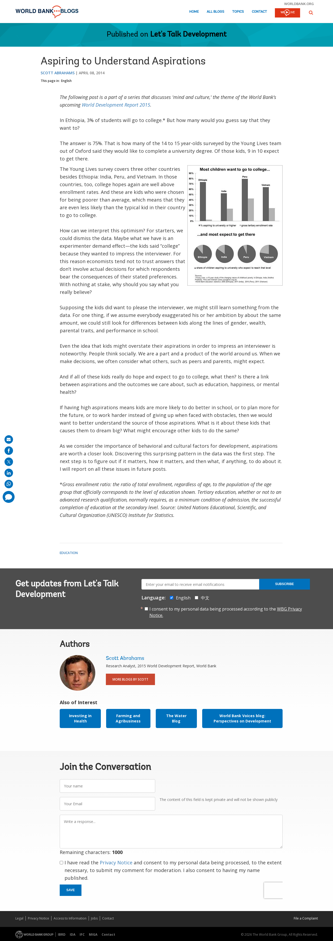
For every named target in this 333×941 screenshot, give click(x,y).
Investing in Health (80, 718)
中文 (205, 598)
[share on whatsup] (9, 484)
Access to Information (70, 918)
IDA (72, 934)
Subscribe (284, 584)
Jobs (94, 918)
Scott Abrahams (58, 73)
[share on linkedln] (9, 473)
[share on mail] (9, 439)
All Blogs (215, 12)
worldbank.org (299, 3)
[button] (311, 12)
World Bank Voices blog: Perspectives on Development (242, 718)
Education (69, 553)
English (66, 81)
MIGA (93, 934)
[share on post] (9, 462)
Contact (259, 12)
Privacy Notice (116, 862)
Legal (19, 918)
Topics (238, 12)
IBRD (62, 934)
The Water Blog (176, 718)
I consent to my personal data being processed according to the (225, 612)
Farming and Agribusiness (128, 718)
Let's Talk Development (188, 34)
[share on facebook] (9, 450)
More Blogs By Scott (130, 679)
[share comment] (9, 497)
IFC (82, 934)
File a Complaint (306, 918)
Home (194, 12)
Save (70, 890)
